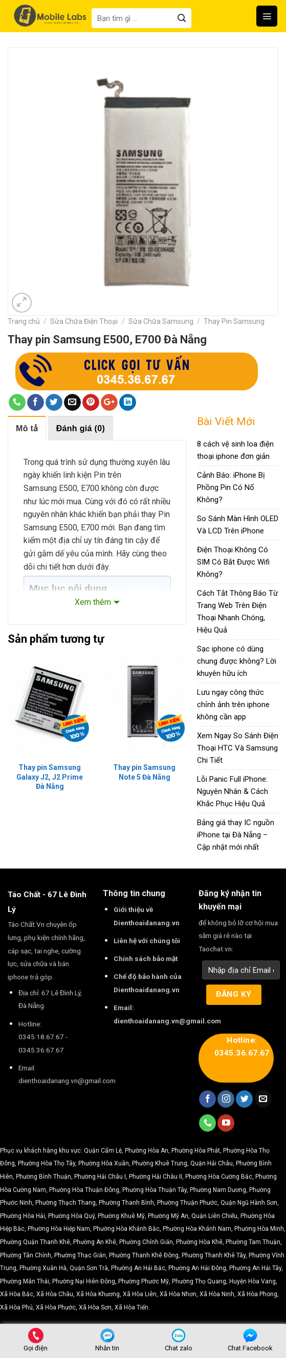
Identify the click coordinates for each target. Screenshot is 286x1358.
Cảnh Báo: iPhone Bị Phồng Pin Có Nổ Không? (231, 487)
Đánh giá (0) (80, 428)
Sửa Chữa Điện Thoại (84, 321)
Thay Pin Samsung (234, 321)
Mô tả (27, 428)
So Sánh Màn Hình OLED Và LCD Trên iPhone (237, 524)
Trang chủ (24, 321)
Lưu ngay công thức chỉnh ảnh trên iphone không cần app (233, 704)
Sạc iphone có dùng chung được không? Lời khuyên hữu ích (236, 661)
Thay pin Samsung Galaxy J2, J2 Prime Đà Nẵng (49, 776)
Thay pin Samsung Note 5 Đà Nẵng (144, 772)
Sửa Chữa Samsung (160, 321)
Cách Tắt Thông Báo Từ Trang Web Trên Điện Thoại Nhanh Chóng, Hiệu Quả (237, 612)
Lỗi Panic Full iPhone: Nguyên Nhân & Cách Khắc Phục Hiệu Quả (232, 791)
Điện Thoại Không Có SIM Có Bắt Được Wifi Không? (233, 562)
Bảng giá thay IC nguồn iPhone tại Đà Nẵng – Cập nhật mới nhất (235, 835)
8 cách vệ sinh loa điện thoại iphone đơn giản (235, 450)
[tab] (27, 428)
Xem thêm (93, 602)
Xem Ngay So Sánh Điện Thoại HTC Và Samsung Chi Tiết (237, 748)
